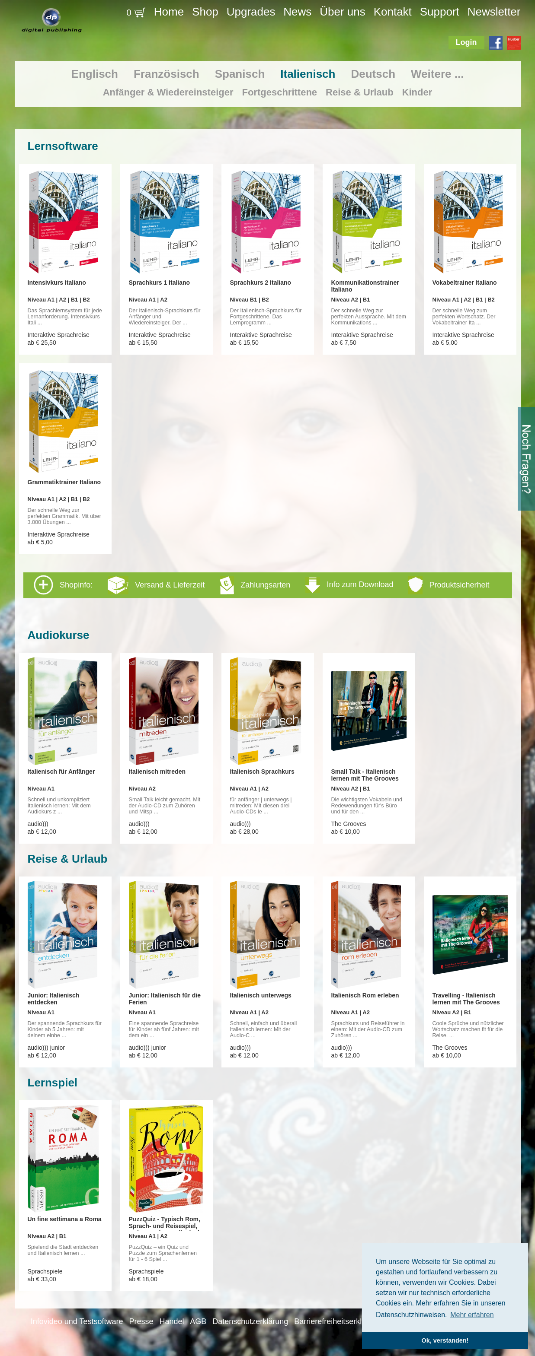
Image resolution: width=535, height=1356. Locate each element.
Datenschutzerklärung (250, 1321)
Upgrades (251, 11)
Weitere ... (437, 73)
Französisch (166, 73)
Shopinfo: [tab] (261, 585)
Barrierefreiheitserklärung (337, 1321)
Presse (141, 1321)
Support (439, 11)
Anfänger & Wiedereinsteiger (168, 92)
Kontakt (393, 11)
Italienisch (307, 73)
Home (169, 11)
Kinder (417, 92)
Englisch (94, 73)
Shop (205, 11)
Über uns (342, 11)
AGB (198, 1321)
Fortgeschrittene (279, 92)
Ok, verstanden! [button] (445, 1340)
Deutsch (373, 73)
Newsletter (494, 11)
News (297, 11)
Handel (171, 1321)
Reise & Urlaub (360, 92)
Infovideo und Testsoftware (77, 1321)
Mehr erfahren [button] (472, 1314)
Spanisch (240, 73)
